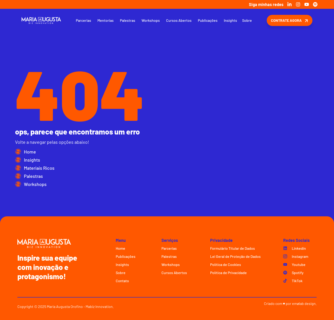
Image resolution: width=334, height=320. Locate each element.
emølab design (304, 303)
